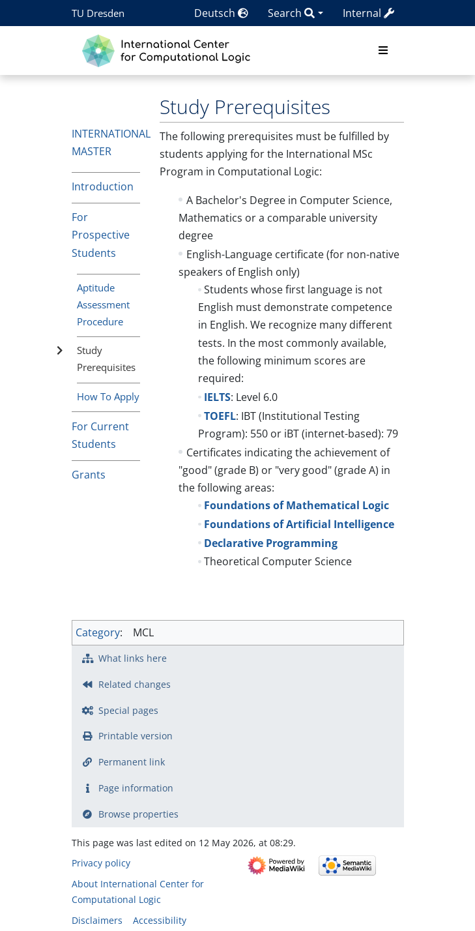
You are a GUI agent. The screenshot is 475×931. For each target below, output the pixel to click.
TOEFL (220, 416)
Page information (135, 788)
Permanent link (131, 762)
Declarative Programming (271, 543)
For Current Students (100, 435)
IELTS (217, 397)
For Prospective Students (101, 234)
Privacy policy (101, 863)
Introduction (103, 186)
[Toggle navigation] (383, 50)
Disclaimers (97, 920)
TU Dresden (98, 13)
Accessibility (159, 920)
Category (98, 632)
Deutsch (221, 13)
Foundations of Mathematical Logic (296, 505)
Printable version (135, 736)
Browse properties (138, 814)
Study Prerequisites (106, 359)
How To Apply (108, 396)
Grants (89, 474)
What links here (132, 658)
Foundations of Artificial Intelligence (299, 524)
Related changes (134, 684)
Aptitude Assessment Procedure (103, 304)
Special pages (128, 710)
